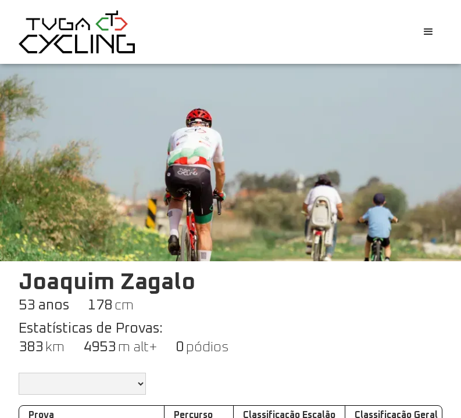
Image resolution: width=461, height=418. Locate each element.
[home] (77, 31)
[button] (428, 32)
